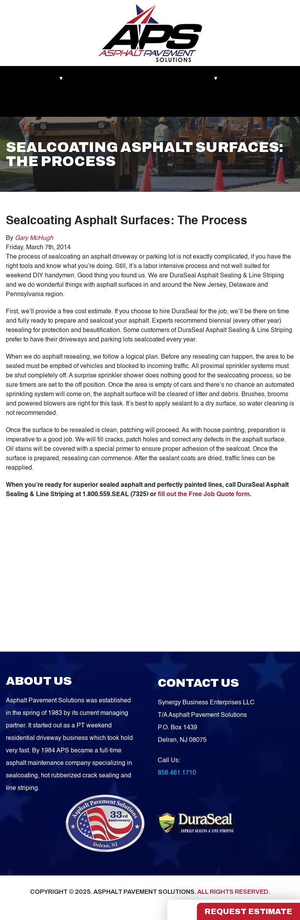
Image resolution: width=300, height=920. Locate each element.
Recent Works (96, 78)
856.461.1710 (177, 773)
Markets (24, 78)
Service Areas (31, 104)
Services (207, 78)
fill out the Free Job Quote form (204, 494)
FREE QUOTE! (116, 104)
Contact (72, 104)
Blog (239, 78)
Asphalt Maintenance (156, 78)
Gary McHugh (34, 238)
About (56, 78)
